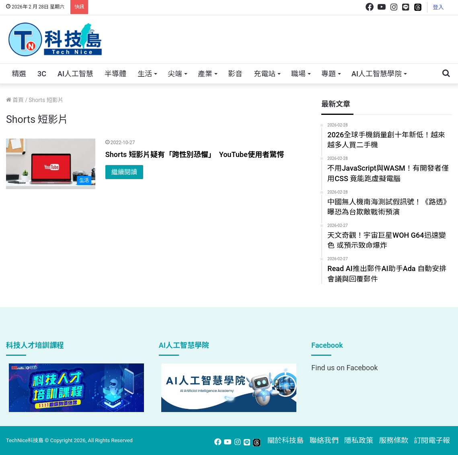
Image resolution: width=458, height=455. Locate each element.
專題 (328, 73)
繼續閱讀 (124, 172)
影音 (235, 73)
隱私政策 (358, 440)
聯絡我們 (324, 440)
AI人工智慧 (75, 73)
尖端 (175, 73)
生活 (145, 73)
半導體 (115, 73)
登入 (438, 7)
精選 (19, 73)
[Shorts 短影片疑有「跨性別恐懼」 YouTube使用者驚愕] (50, 164)
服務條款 (393, 440)
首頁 (15, 100)
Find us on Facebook (344, 367)
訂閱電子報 (432, 440)
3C (41, 73)
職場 (298, 73)
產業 (205, 73)
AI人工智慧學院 (376, 73)
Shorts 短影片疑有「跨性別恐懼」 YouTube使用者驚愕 (194, 154)
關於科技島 (285, 440)
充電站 (264, 73)
